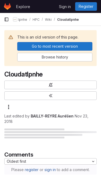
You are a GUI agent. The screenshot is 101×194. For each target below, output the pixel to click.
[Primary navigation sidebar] (6, 19)
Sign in (65, 6)
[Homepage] (7, 6)
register (32, 169)
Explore (23, 6)
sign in (50, 169)
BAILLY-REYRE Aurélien (52, 116)
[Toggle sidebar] (50, 95)
